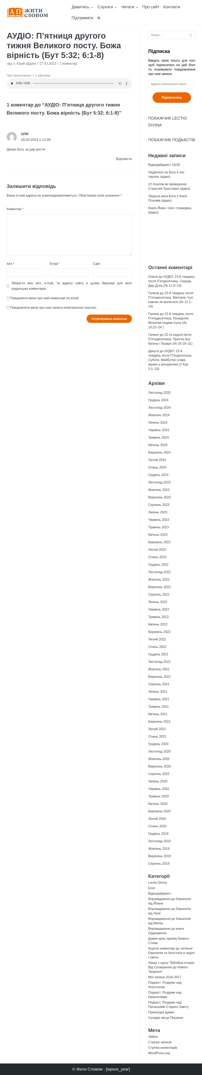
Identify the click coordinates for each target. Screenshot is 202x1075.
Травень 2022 (158, 617)
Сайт (96, 263)
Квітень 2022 (158, 624)
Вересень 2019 (159, 856)
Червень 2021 (158, 699)
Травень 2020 (158, 796)
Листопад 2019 (159, 841)
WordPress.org (159, 1053)
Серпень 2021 (158, 684)
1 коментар (68, 63)
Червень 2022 (158, 609)
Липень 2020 (157, 781)
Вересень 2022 (159, 587)
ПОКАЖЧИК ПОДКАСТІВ (171, 140)
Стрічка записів (159, 1042)
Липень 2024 (157, 422)
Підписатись (172, 97)
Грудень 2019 (158, 833)
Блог (151, 888)
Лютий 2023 (157, 549)
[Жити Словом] (28, 12)
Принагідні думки (161, 1012)
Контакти (171, 7)
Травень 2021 (158, 706)
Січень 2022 (157, 647)
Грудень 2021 (158, 654)
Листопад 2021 (159, 661)
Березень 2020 (159, 811)
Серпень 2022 (158, 594)
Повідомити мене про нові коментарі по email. (44, 298)
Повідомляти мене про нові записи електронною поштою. (53, 307)
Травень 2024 (158, 437)
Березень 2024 (159, 452)
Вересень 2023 (159, 497)
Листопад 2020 (159, 751)
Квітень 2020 (158, 803)
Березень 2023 (159, 542)
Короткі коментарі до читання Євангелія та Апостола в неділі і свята (171, 953)
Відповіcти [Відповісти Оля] (124, 159)
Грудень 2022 (158, 564)
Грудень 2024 (158, 400)
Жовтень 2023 (159, 490)
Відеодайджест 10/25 (164, 164)
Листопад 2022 (159, 572)
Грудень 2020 (158, 744)
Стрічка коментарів (162, 1047)
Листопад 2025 (159, 392)
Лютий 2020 (157, 818)
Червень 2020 (158, 789)
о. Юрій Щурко (24, 63)
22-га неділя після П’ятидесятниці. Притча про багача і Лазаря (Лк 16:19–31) (170, 339)
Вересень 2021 (159, 676)
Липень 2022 (157, 602)
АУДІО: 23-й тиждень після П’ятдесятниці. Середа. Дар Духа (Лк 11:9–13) (171, 281)
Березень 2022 (159, 632)
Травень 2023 (158, 527)
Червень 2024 (158, 430)
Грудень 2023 (158, 475)
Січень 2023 (157, 557)
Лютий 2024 (157, 460)
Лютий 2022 (157, 639)
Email (55, 263)
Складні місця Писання (165, 1017)
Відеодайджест (159, 893)
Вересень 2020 (159, 766)
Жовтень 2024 (159, 415)
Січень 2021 (157, 736)
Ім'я (10, 263)
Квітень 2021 (158, 714)
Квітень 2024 (158, 445)
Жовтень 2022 (159, 579)
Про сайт (150, 7)
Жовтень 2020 (159, 759)
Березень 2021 (159, 721)
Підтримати (82, 18)
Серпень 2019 (158, 863)
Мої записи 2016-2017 (164, 977)
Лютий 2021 (157, 729)
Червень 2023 (158, 519)
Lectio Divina (157, 882)
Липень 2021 (157, 691)
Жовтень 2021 (159, 669)
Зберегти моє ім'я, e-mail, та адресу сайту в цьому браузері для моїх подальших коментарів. (71, 285)
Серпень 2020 (158, 774)
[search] (98, 18)
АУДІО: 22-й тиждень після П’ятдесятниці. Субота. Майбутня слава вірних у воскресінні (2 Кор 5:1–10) (170, 360)
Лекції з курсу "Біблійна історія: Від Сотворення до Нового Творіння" (171, 967)
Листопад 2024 (159, 407)
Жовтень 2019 (159, 848)
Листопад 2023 (159, 482)
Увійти (153, 1036)
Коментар (15, 209)
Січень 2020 (157, 826)
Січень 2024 (157, 467)
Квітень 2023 (158, 534)
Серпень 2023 (158, 504)
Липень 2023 (157, 512)
